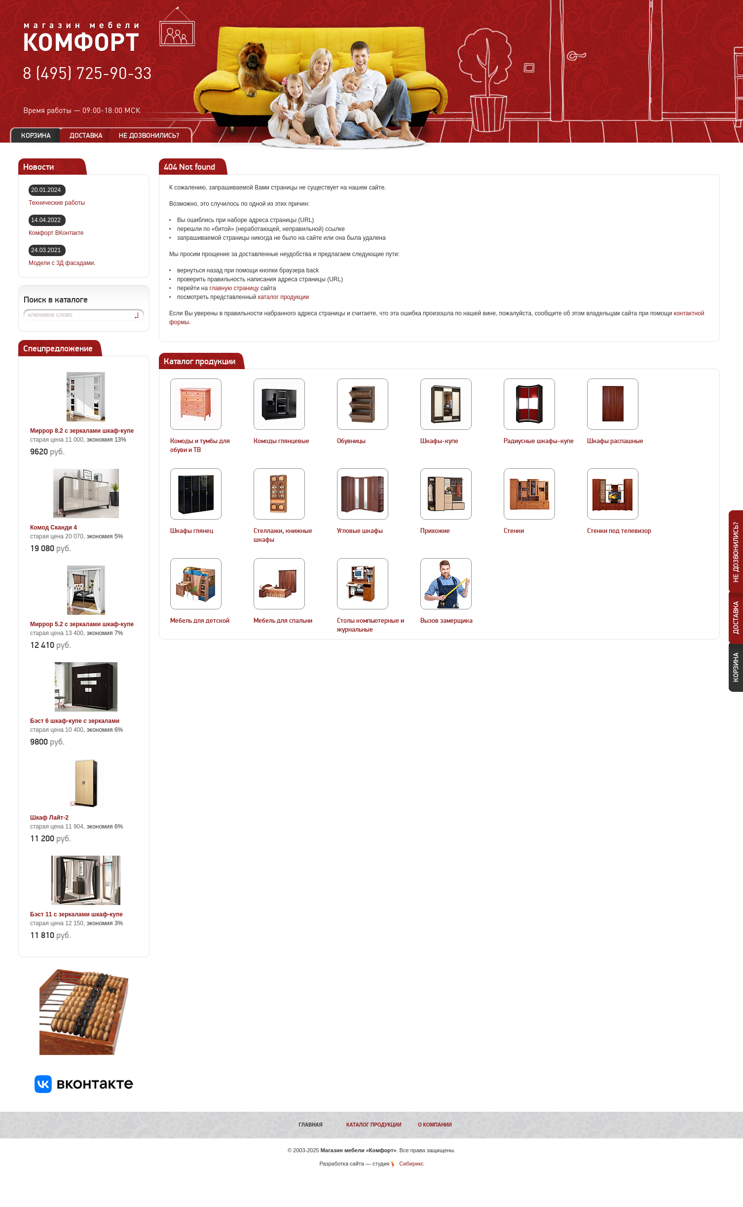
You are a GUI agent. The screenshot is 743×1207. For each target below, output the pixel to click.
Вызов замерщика (446, 621)
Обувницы (351, 441)
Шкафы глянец (191, 531)
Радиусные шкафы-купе (539, 441)
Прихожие (435, 531)
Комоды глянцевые (281, 441)
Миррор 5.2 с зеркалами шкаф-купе (82, 624)
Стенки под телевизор (619, 531)
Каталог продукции (374, 1125)
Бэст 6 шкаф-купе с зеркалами (74, 720)
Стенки (514, 531)
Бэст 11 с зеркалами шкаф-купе (76, 914)
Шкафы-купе (439, 441)
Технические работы (57, 202)
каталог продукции (283, 297)
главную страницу (234, 288)
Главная (310, 1125)
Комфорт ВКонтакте (56, 232)
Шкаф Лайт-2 (49, 817)
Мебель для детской (199, 621)
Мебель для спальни (283, 621)
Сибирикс (411, 1164)
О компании (435, 1125)
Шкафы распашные (615, 441)
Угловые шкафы (360, 531)
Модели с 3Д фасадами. (62, 263)
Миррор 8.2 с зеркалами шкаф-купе (82, 430)
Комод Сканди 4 (53, 527)
